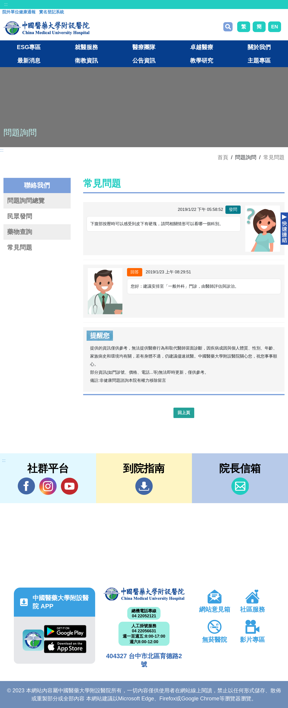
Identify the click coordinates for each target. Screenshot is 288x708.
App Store (65, 646)
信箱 (240, 486)
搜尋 (228, 26)
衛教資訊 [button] (86, 60)
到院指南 (144, 486)
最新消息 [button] (28, 60)
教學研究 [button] (201, 60)
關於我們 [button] (259, 47)
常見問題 (274, 157)
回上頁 (184, 412)
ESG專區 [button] (29, 47)
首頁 (223, 157)
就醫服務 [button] (86, 47)
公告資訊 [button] (143, 60)
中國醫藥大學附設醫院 (144, 594)
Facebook (26, 486)
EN (274, 27)
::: (6, 4)
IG (48, 486)
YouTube (69, 486)
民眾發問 (19, 216)
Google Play (65, 631)
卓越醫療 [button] (201, 47)
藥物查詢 (19, 231)
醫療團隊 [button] (143, 47)
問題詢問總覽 (26, 200)
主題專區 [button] (259, 60)
